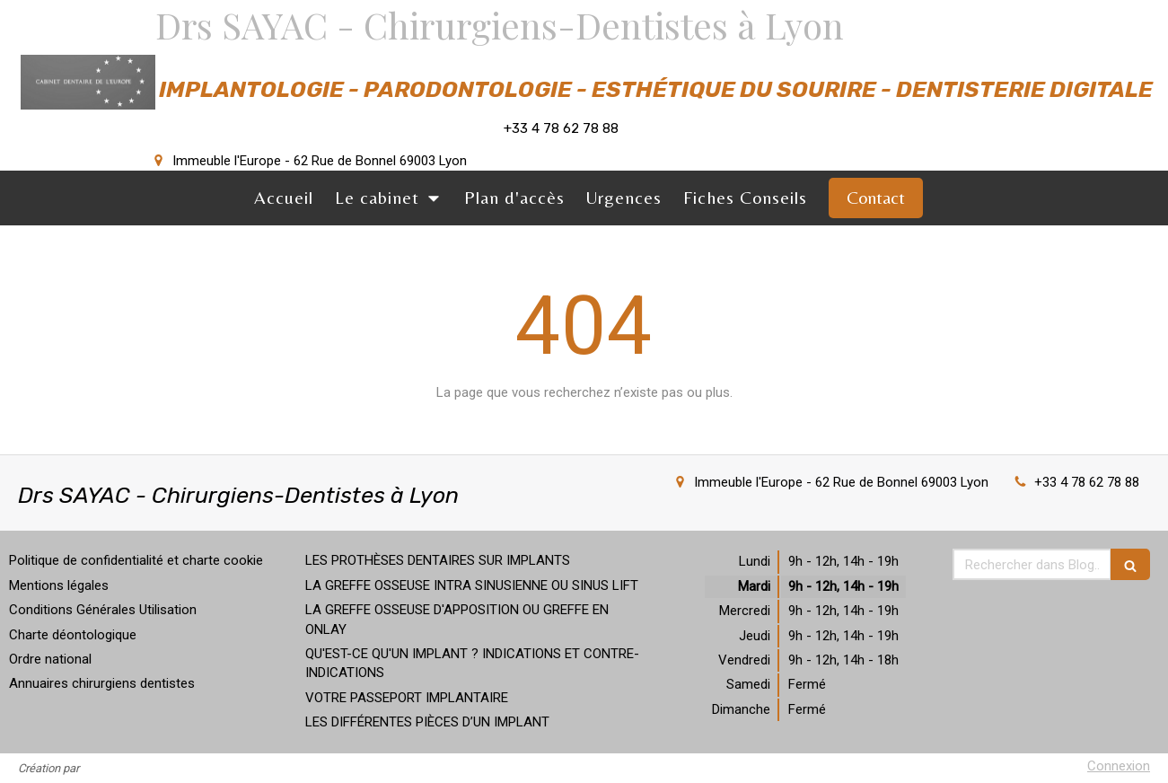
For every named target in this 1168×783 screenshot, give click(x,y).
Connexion (1118, 766)
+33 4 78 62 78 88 (1086, 482)
